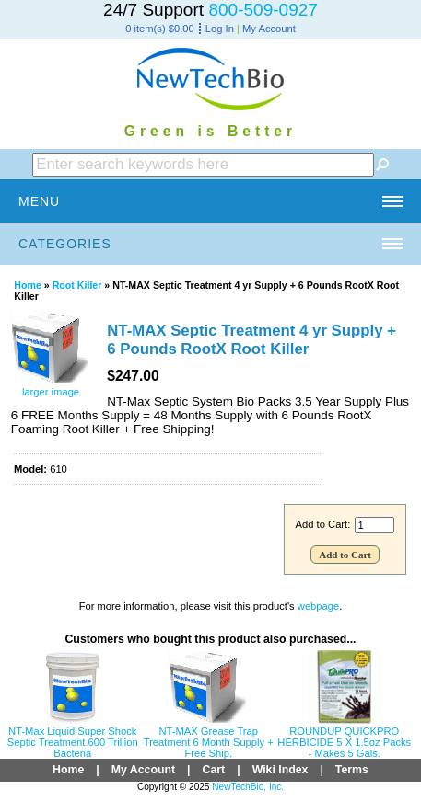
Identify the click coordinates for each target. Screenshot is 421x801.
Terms (351, 769)
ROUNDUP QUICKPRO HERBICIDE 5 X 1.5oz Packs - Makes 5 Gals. (344, 742)
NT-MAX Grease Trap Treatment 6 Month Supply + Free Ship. (209, 742)
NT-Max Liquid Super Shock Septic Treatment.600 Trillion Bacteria (72, 742)
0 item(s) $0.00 (159, 28)
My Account (269, 28)
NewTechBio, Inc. (248, 787)
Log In (219, 28)
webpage (318, 606)
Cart (214, 769)
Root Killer (77, 285)
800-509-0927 (263, 9)
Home (27, 285)
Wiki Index (280, 769)
